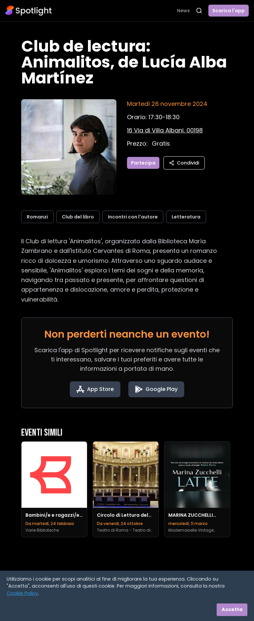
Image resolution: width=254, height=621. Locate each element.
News (183, 10)
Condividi (184, 163)
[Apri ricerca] (199, 10)
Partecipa (143, 163)
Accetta (232, 609)
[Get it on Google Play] (156, 389)
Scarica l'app (228, 10)
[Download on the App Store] (95, 389)
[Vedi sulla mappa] (165, 130)
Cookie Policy (22, 593)
